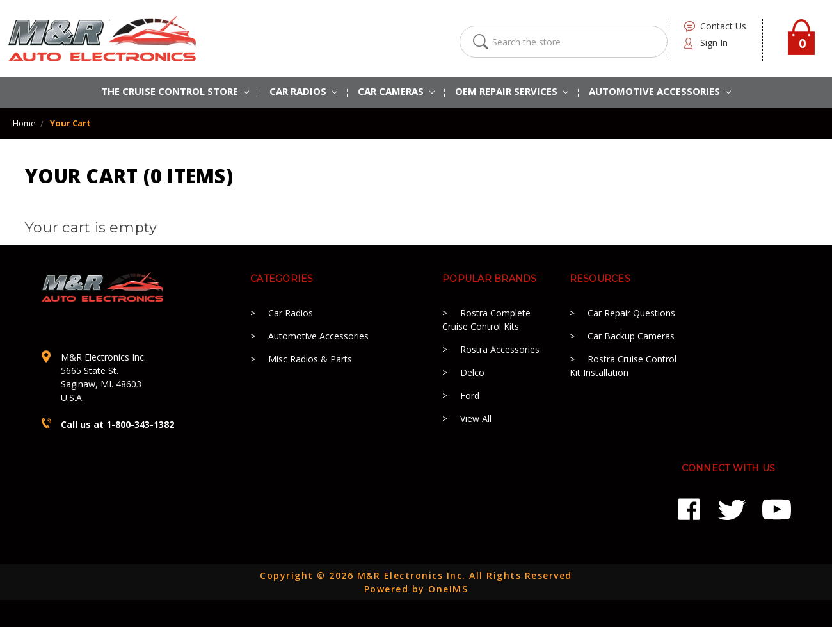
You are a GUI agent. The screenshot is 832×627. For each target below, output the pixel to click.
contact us (723, 26)
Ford (469, 395)
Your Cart (70, 123)
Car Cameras (396, 91)
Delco (472, 372)
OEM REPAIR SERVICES (511, 91)
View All (476, 418)
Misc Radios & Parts (310, 359)
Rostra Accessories (500, 349)
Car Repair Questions (631, 313)
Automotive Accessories (318, 336)
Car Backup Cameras (631, 336)
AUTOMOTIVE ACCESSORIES (660, 91)
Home (24, 123)
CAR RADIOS (303, 91)
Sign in (714, 43)
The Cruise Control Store (175, 91)
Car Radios (290, 313)
